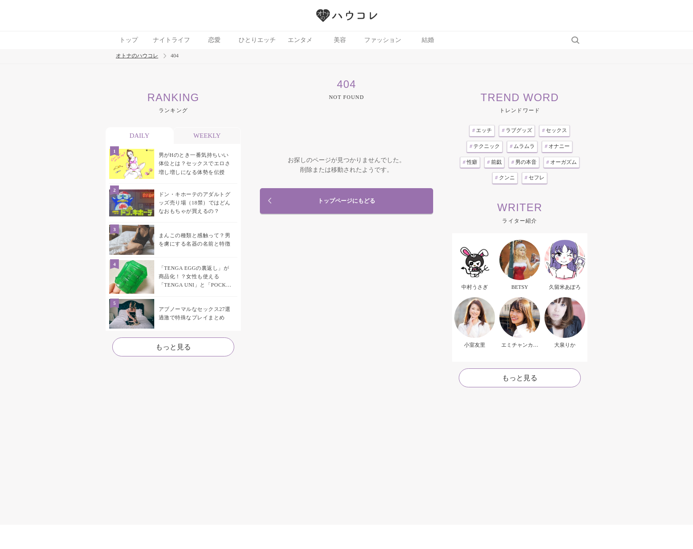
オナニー (557, 146)
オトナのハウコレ (137, 56)
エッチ (482, 130)
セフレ (534, 177)
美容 (340, 40)
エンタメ (300, 40)
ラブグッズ (517, 130)
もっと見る (173, 347)
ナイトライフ (171, 40)
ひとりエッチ (257, 40)
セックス (554, 130)
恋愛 (214, 40)
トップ (128, 40)
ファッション (382, 40)
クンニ (505, 177)
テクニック (484, 146)
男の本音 (524, 162)
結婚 (428, 40)
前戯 (494, 162)
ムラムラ (522, 146)
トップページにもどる (346, 201)
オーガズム (561, 162)
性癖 (470, 162)
